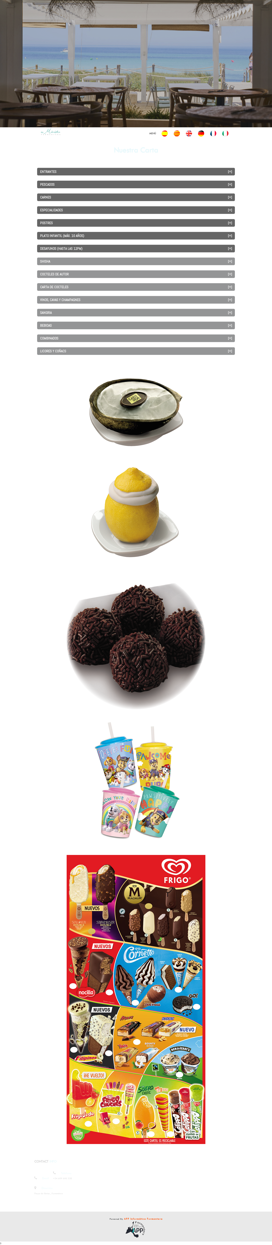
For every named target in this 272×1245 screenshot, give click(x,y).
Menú (152, 133)
